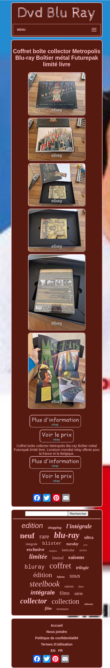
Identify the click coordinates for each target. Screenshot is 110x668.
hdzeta (61, 577)
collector (33, 601)
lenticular (68, 550)
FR (60, 651)
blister (52, 543)
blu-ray (66, 535)
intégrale (43, 592)
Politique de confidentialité (56, 638)
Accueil (57, 625)
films (65, 593)
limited (57, 558)
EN (53, 651)
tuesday (72, 544)
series (83, 550)
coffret (60, 565)
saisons (76, 557)
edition (32, 525)
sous (74, 576)
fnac (81, 586)
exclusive (35, 549)
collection (65, 601)
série (78, 594)
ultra (88, 537)
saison (69, 586)
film (48, 608)
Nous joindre (56, 632)
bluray (35, 567)
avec (85, 544)
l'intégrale (79, 526)
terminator (63, 609)
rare (44, 536)
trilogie (82, 567)
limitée (38, 556)
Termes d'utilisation (57, 644)
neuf (27, 535)
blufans (53, 550)
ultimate (88, 603)
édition (42, 575)
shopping (55, 527)
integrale (31, 544)
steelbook (44, 584)
